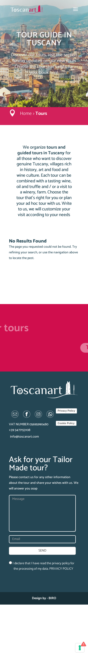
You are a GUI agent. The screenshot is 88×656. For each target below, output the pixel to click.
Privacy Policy (66, 410)
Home (26, 113)
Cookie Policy (66, 423)
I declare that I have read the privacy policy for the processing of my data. (41, 566)
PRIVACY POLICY (61, 569)
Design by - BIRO (44, 598)
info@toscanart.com (24, 436)
